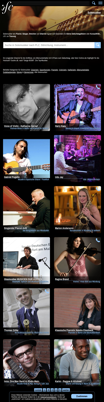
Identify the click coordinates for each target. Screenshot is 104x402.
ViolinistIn (63, 69)
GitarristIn (35, 69)
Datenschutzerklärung (48, 397)
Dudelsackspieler (9, 72)
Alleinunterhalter (83, 69)
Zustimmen (81, 396)
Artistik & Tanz (31, 3)
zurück (38, 390)
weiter (66, 390)
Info (16, 3)
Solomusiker (59, 3)
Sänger (19, 72)
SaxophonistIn (45, 69)
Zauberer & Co (76, 3)
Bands (46, 3)
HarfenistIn (72, 69)
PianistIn (54, 69)
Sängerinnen (29, 72)
